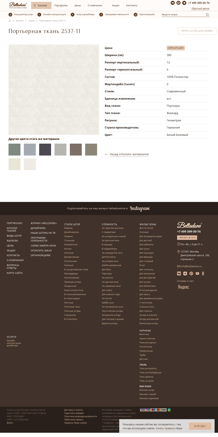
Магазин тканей (147, 394)
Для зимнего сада (111, 294)
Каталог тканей (12, 230)
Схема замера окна (43, 245)
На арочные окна (110, 240)
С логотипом (145, 303)
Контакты (131, 5)
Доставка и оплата (73, 409)
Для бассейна (109, 257)
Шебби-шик (108, 303)
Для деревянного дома (150, 298)
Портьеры (107, 273)
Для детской (145, 240)
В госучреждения (148, 290)
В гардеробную (109, 249)
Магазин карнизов (148, 398)
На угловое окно (110, 261)
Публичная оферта (73, 419)
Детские (143, 359)
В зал (142, 265)
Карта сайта (15, 273)
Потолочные (70, 261)
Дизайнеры (38, 228)
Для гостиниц (146, 269)
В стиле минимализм (75, 294)
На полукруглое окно (112, 253)
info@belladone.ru (191, 266)
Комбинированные (111, 265)
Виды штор (14, 235)
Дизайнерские (71, 232)
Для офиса (144, 294)
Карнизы (145, 330)
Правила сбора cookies (75, 422)
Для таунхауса (146, 253)
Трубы (142, 355)
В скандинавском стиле (76, 269)
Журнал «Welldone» (44, 223)
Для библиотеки (147, 286)
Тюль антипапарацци (150, 372)
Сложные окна (146, 307)
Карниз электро (147, 338)
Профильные (146, 351)
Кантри (68, 249)
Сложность (109, 224)
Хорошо (200, 426)
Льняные (68, 265)
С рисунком (70, 315)
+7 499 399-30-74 (198, 3)
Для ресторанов (147, 278)
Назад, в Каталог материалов (129, 154)
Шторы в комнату (148, 315)
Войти (10, 422)
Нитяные (68, 253)
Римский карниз (147, 342)
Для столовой (146, 261)
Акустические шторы (112, 311)
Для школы (145, 282)
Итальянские (70, 244)
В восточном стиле (73, 290)
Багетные (144, 334)
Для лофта (107, 290)
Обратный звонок (200, 8)
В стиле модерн (72, 298)
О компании (95, 5)
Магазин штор (146, 390)
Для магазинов (147, 273)
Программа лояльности (39, 239)
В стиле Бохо (70, 319)
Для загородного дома (150, 236)
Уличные (144, 232)
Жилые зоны (147, 224)
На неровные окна (111, 286)
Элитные (68, 303)
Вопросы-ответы (13, 267)
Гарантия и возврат (74, 413)
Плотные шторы (72, 311)
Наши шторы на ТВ (43, 233)
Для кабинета (146, 244)
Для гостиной (146, 228)
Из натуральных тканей (114, 236)
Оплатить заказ (41, 250)
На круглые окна (110, 282)
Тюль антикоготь (148, 368)
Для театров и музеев (113, 319)
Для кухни (144, 249)
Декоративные (71, 257)
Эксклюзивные (71, 278)
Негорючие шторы (111, 315)
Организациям (40, 255)
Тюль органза (146, 377)
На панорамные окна (112, 307)
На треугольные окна (112, 228)
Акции (115, 5)
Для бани (106, 269)
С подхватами (109, 232)
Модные (68, 228)
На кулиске (107, 278)
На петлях (107, 298)
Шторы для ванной (149, 319)
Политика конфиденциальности (80, 416)
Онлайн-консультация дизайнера (14, 343)
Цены (77, 5)
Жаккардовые (71, 273)
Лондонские (70, 286)
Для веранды (146, 257)
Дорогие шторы (110, 323)
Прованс (68, 236)
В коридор (107, 244)
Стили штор (72, 224)
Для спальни (145, 311)
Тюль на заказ (146, 381)
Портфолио (61, 5)
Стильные (69, 240)
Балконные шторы (148, 323)
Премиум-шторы (72, 282)
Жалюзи (12, 240)
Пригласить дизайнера (197, 31)
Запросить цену (176, 48)
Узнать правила (165, 428)
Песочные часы (72, 307)
